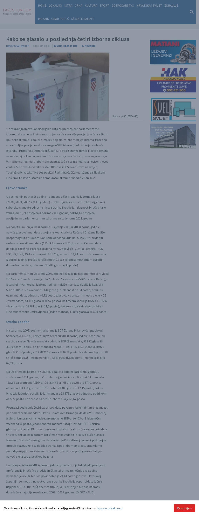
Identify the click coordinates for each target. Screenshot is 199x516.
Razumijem (184, 508)
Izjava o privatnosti (109, 508)
